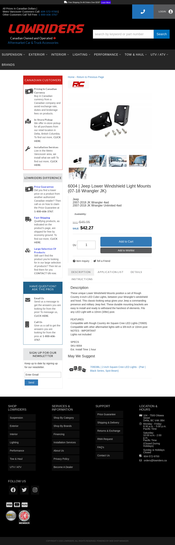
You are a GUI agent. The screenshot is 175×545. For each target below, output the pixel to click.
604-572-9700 (151, 456)
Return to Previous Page (90, 77)
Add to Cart (126, 241)
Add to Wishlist (126, 250)
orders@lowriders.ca (155, 460)
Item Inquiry (82, 261)
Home (71, 77)
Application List (111, 271)
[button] (131, 34)
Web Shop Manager (118, 541)
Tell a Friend (103, 261)
